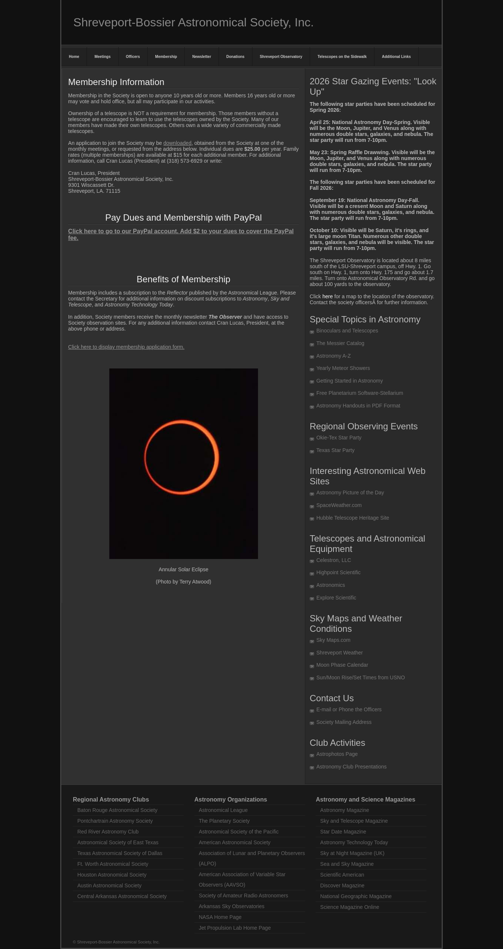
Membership (166, 57)
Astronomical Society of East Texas (117, 842)
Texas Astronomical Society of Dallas (119, 853)
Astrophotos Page (337, 754)
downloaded (177, 143)
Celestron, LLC (333, 560)
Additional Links (396, 57)
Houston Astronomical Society (111, 875)
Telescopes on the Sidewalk (342, 57)
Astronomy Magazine (344, 810)
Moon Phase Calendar (342, 665)
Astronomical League (223, 810)
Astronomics (330, 585)
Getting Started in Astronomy (349, 381)
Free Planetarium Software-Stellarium (359, 393)
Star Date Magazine (343, 832)
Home (74, 57)
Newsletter (201, 57)
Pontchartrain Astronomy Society (115, 821)
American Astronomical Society (235, 842)
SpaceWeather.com (339, 505)
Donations (235, 57)
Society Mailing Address (344, 722)
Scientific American (342, 875)
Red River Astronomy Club (108, 832)
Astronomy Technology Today (354, 842)
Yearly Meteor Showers (343, 368)
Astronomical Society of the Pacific (239, 832)
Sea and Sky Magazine (347, 864)
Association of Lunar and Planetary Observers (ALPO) (252, 858)
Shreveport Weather (339, 653)
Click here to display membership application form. (126, 347)
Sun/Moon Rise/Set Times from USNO (360, 677)
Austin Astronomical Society (109, 885)
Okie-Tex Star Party (338, 438)
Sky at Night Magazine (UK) (352, 853)
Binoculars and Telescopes (347, 331)
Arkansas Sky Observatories (232, 906)
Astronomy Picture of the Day (350, 492)
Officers (133, 57)
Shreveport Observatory (281, 57)
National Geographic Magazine (355, 896)
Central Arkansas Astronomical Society (122, 896)
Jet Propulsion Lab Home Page (235, 928)
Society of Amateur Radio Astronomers (243, 895)
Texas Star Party (335, 450)
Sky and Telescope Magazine (354, 821)
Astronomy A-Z (333, 356)
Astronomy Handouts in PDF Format (358, 406)
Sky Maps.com (333, 640)
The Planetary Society (224, 821)
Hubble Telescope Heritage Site (352, 518)
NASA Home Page (220, 917)
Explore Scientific (336, 598)
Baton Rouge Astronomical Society (117, 810)
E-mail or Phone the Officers (349, 709)
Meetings (102, 57)
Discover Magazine (342, 885)
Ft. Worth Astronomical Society (112, 864)
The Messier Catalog (340, 343)
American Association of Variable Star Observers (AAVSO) (242, 879)
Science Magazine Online (349, 907)
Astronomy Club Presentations (351, 767)
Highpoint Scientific (338, 572)
